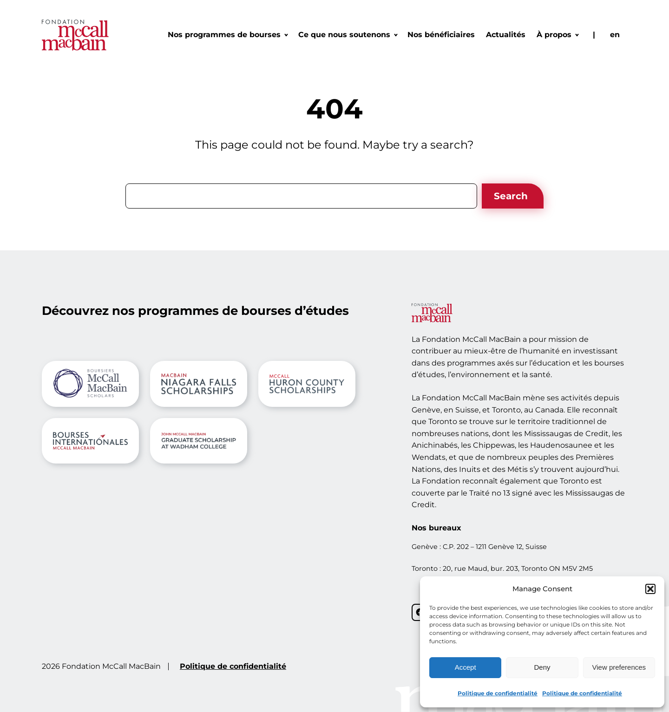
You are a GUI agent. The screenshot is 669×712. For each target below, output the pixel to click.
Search (511, 196)
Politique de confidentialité (498, 693)
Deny (542, 667)
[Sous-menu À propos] (557, 35)
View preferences (619, 667)
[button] (650, 589)
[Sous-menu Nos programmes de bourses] (227, 35)
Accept (465, 667)
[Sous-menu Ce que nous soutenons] (347, 35)
